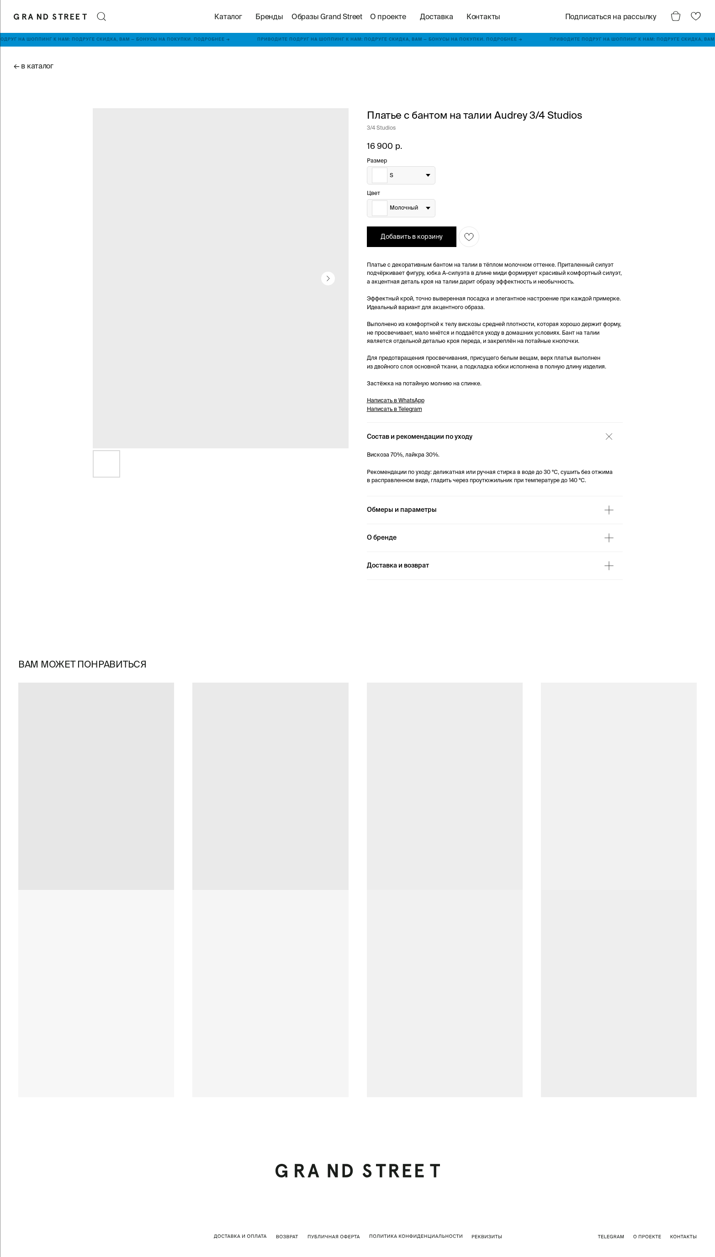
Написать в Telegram (394, 409)
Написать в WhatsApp (395, 400)
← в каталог (33, 66)
